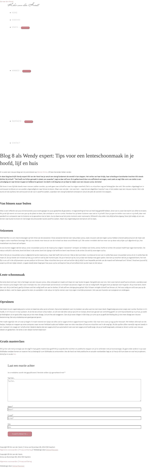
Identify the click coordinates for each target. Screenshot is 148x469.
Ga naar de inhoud (6, 1)
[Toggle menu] (25, 28)
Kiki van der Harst (23, 5)
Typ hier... (11, 378)
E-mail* (10, 415)
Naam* (10, 406)
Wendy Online (42, 172)
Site (9, 424)
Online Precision (52, 449)
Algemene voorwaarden (8, 449)
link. (14, 354)
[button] (19, 27)
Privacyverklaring (25, 449)
